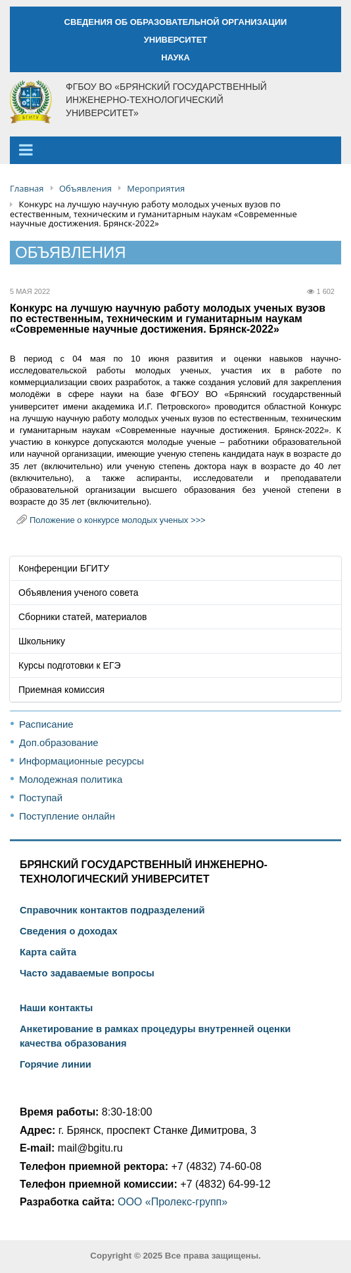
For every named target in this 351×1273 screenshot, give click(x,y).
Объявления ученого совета (78, 592)
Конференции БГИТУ (63, 568)
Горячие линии (55, 1064)
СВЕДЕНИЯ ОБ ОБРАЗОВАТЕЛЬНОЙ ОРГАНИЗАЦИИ (175, 22)
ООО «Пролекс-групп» (172, 1201)
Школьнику (41, 641)
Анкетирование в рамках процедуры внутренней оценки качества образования (155, 1036)
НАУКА (175, 57)
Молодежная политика (70, 779)
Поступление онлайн (67, 816)
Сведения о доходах (69, 931)
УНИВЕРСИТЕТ (176, 40)
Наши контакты (56, 1008)
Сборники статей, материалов (82, 617)
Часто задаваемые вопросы (87, 973)
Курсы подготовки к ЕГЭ (69, 665)
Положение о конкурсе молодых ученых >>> (118, 520)
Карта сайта (48, 952)
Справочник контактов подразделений (112, 910)
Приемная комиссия (61, 689)
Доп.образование (59, 742)
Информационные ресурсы (81, 760)
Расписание (46, 724)
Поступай (40, 797)
